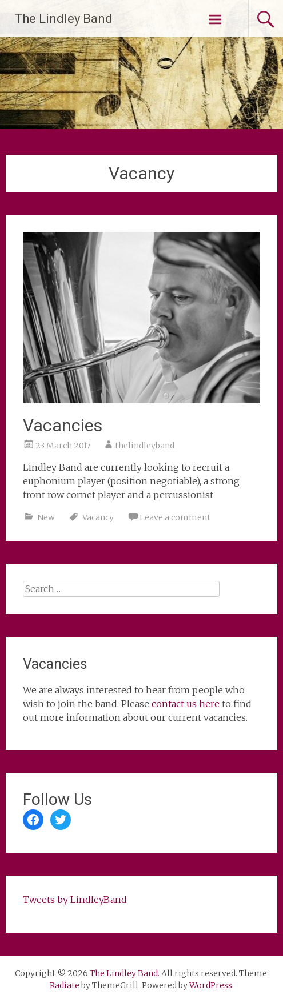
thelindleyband (144, 445)
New (46, 517)
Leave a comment (174, 517)
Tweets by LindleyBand (75, 899)
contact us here (186, 703)
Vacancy (98, 517)
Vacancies (62, 425)
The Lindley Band (63, 18)
